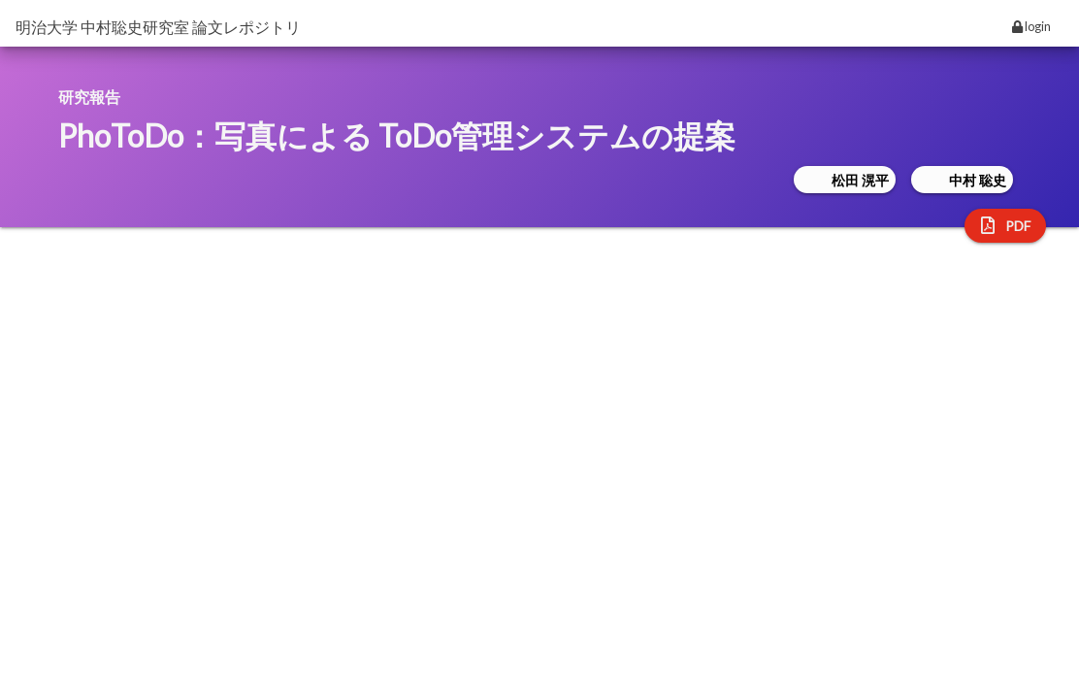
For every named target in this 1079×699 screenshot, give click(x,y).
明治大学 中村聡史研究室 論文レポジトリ (158, 26)
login (1031, 26)
